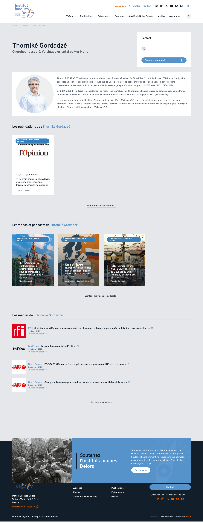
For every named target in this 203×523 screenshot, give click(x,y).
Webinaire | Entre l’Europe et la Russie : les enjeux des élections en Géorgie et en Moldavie (78, 269)
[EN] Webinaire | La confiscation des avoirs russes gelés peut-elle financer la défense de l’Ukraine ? (31, 268)
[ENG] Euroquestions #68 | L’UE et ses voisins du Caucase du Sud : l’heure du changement (124, 270)
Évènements (104, 16)
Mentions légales (20, 516)
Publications (86, 16)
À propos (77, 487)
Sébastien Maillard (82, 281)
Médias (161, 16)
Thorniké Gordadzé (23, 191)
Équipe (76, 492)
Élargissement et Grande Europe (29, 141)
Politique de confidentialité (44, 516)
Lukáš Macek (70, 281)
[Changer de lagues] (189, 6)
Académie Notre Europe (140, 16)
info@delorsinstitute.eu (25, 506)
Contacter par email (166, 60)
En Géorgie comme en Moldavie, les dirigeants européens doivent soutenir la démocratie (33, 182)
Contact (147, 6)
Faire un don (119, 6)
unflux (188, 516)
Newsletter (134, 6)
